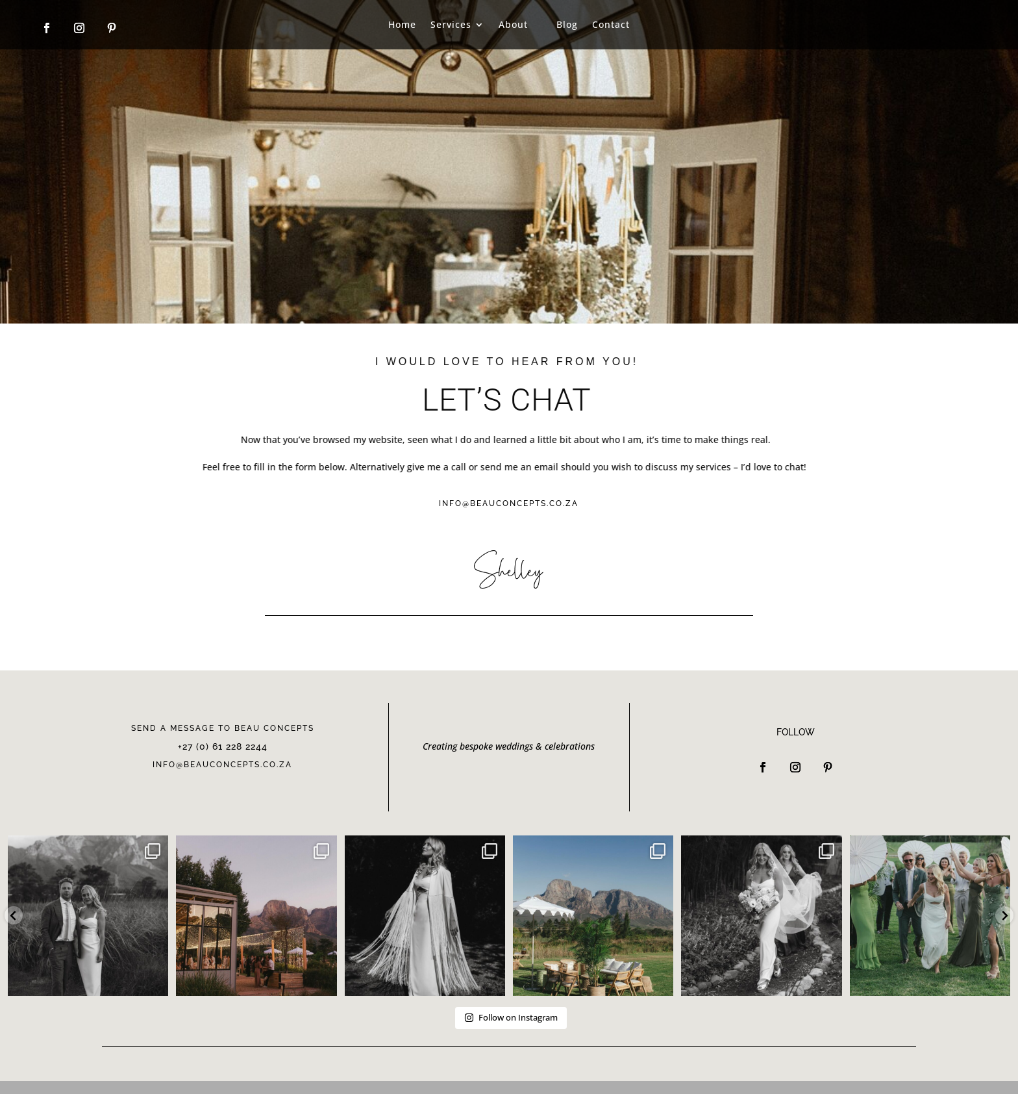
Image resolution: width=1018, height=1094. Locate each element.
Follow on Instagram (511, 1017)
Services (450, 24)
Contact (611, 24)
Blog (567, 24)
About (513, 24)
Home (402, 24)
